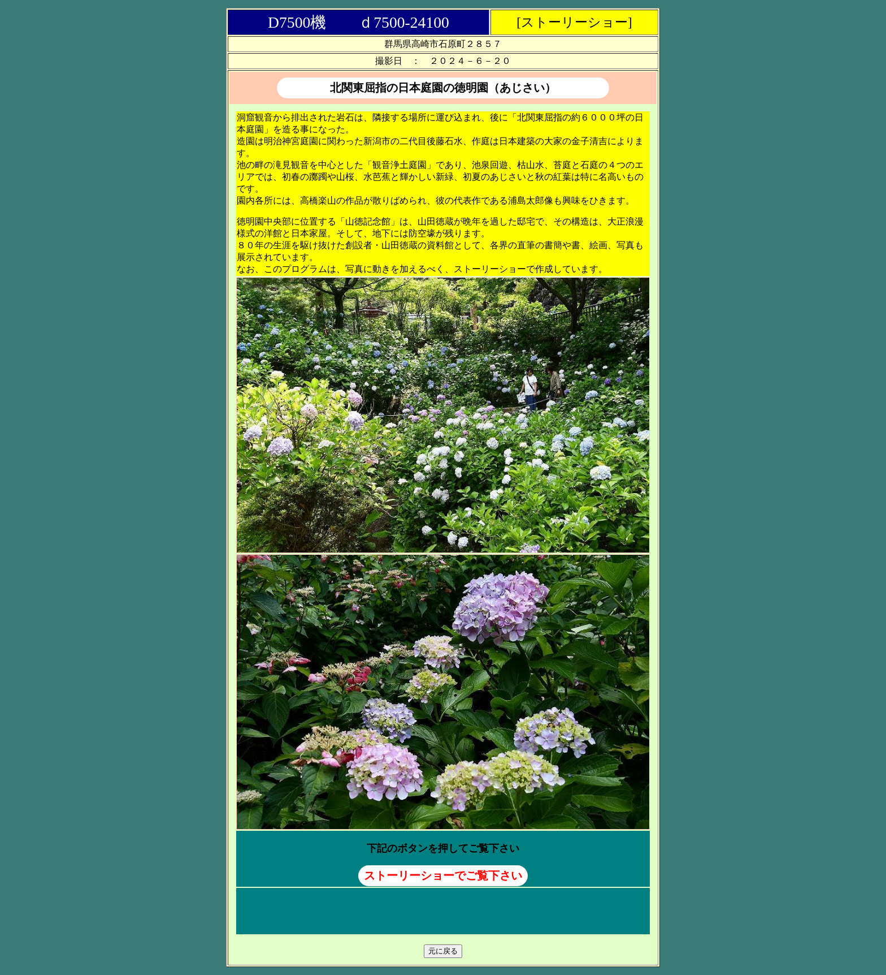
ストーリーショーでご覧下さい (443, 875)
